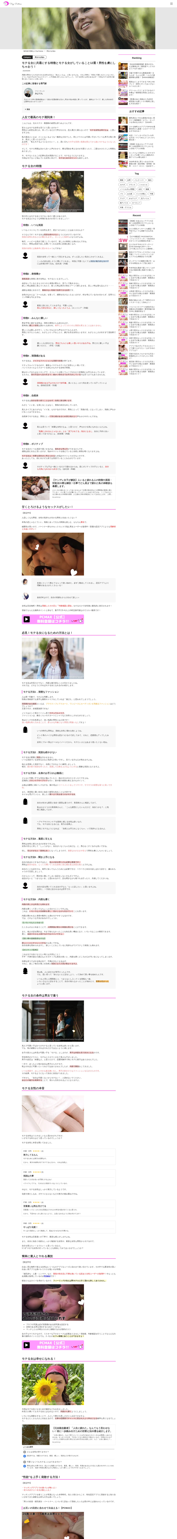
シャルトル (143, 185)
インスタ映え (141, 194)
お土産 (129, 194)
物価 (147, 189)
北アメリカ (145, 198)
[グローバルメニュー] (171, 3)
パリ (121, 194)
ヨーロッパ (136, 203)
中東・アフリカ (125, 207)
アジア (122, 198)
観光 (149, 180)
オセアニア (133, 198)
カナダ (122, 185)
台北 (140, 189)
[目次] (69, 109)
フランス (132, 185)
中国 (151, 194)
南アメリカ (124, 203)
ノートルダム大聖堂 (127, 189)
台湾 (128, 180)
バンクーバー (139, 180)
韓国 (121, 180)
